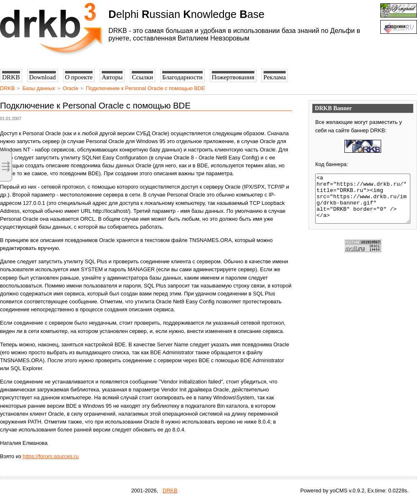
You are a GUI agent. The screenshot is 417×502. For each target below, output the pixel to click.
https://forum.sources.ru (50, 456)
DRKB (7, 88)
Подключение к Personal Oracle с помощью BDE (145, 88)
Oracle (70, 88)
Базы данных (39, 88)
